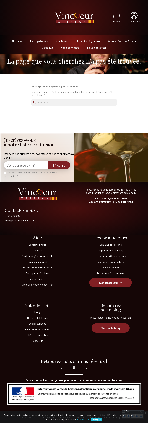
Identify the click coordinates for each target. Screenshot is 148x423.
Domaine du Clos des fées (110, 273)
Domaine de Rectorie (110, 244)
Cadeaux (47, 47)
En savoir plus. (83, 419)
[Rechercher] (74, 102)
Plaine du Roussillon (37, 334)
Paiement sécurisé (37, 261)
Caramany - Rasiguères (37, 329)
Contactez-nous (37, 244)
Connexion (134, 21)
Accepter (97, 419)
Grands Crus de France (122, 41)
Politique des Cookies (37, 273)
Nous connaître (70, 47)
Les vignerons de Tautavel (110, 261)
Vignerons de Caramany (110, 250)
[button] (110, 282)
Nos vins (17, 41)
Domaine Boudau (111, 267)
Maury (37, 312)
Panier (116, 21)
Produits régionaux (88, 41)
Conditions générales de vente (37, 256)
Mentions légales (37, 278)
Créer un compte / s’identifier (37, 284)
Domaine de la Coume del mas (110, 256)
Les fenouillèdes (37, 323)
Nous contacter (96, 47)
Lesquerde (37, 340)
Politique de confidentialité (37, 267)
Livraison (37, 250)
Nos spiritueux (39, 41)
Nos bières (62, 41)
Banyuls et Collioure (37, 317)
